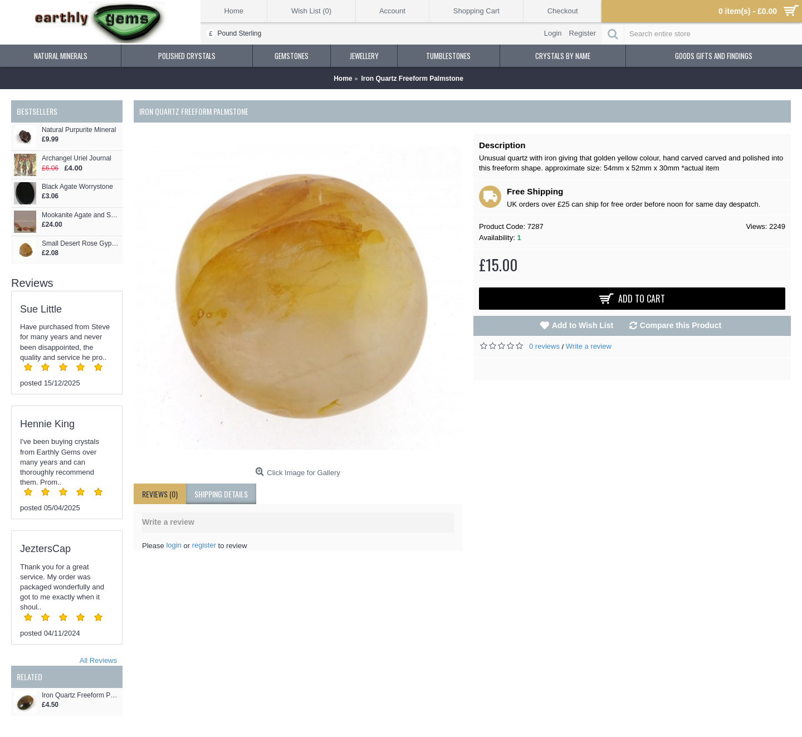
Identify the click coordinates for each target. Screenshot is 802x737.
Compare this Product (680, 325)
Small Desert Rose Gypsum (81, 243)
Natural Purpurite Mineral (79, 130)
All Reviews (98, 660)
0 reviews (544, 346)
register (204, 545)
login (173, 545)
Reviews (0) (160, 494)
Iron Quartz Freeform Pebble (81, 695)
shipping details (221, 494)
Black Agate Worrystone (77, 187)
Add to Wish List (582, 325)
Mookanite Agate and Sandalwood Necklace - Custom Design (81, 215)
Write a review (589, 346)
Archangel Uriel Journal (76, 158)
